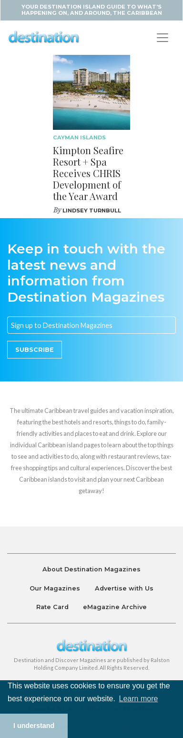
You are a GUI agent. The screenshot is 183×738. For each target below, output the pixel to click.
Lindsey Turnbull (91, 210)
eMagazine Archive (115, 607)
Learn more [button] (138, 699)
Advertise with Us (124, 588)
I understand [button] (33, 725)
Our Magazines (55, 588)
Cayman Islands (79, 137)
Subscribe (34, 349)
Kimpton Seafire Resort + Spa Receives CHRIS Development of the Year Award (88, 173)
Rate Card (52, 607)
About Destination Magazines (91, 569)
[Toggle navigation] (162, 38)
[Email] (91, 325)
